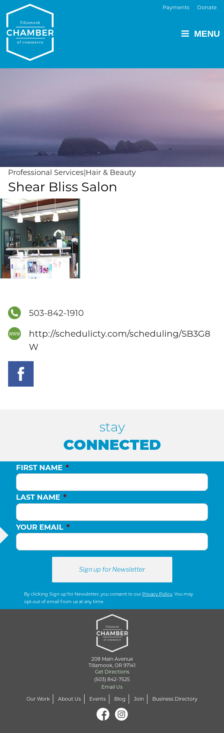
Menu (200, 34)
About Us (69, 699)
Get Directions (112, 672)
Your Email (43, 527)
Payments (176, 7)
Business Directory (175, 699)
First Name (42, 467)
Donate (207, 7)
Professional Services (46, 172)
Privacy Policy (157, 594)
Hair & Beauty (111, 172)
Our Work (38, 699)
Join (139, 699)
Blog (119, 699)
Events (97, 699)
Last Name (41, 497)
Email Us (112, 687)
